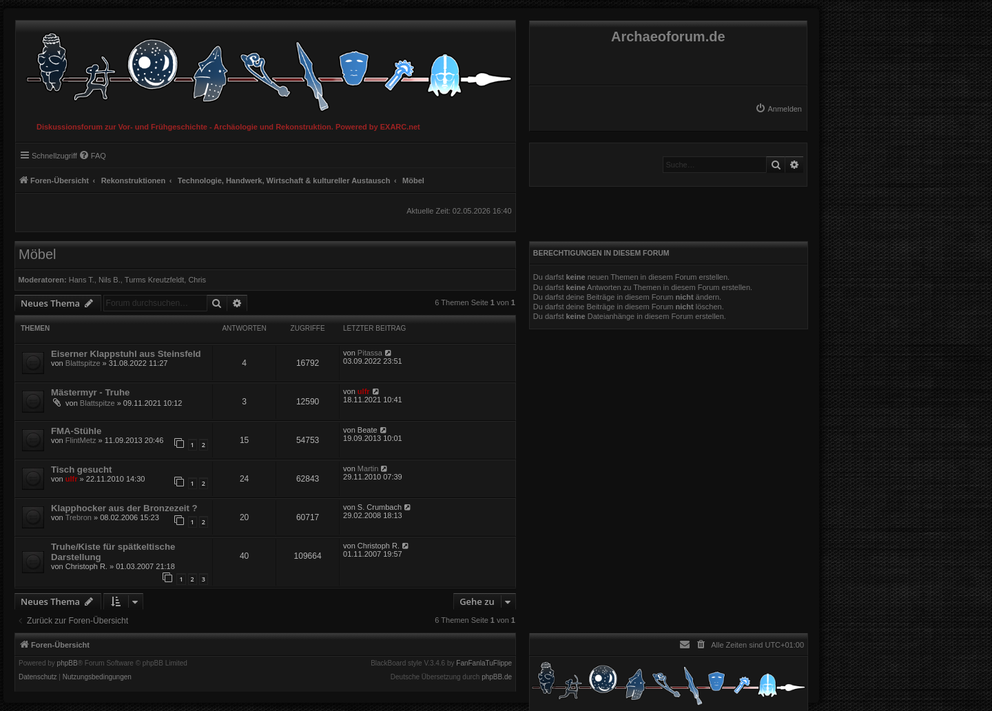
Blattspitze (83, 363)
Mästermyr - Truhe (90, 392)
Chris (197, 280)
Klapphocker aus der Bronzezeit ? (124, 508)
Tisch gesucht (81, 469)
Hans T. (81, 280)
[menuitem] (778, 109)
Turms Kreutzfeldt (154, 280)
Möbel (37, 254)
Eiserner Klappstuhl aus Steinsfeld (126, 354)
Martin (368, 468)
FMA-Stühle (76, 431)
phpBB (67, 663)
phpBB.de (497, 677)
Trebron (78, 517)
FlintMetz (80, 440)
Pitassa (370, 353)
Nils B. (110, 280)
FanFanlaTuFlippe (484, 663)
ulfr (364, 391)
